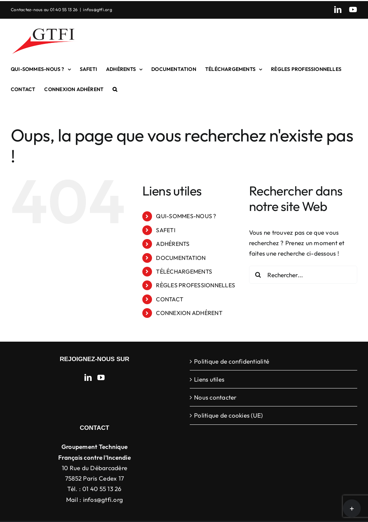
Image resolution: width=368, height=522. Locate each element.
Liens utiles (209, 379)
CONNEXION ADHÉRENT (189, 312)
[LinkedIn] (88, 377)
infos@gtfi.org (97, 9)
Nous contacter (215, 397)
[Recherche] (258, 275)
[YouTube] (101, 377)
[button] (114, 89)
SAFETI (165, 230)
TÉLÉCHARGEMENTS (184, 271)
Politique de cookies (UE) (228, 415)
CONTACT (169, 299)
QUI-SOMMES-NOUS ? (186, 216)
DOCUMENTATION (181, 257)
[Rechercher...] (303, 275)
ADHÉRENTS (172, 243)
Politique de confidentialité (231, 361)
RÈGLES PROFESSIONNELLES (195, 285)
